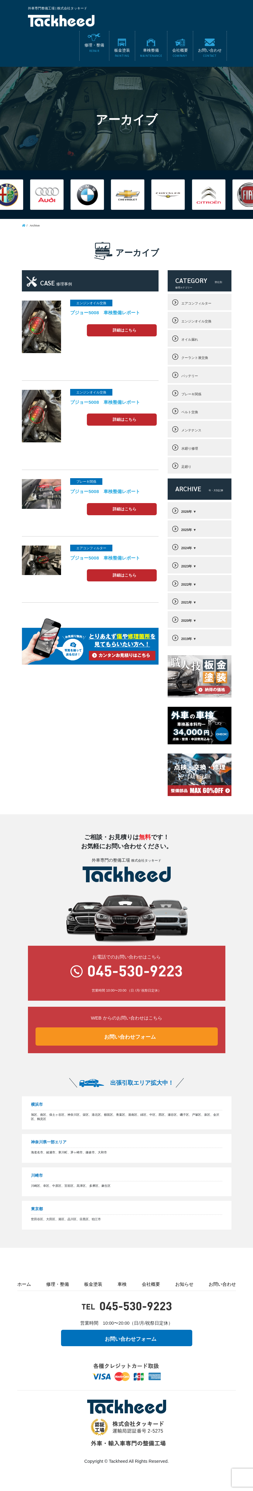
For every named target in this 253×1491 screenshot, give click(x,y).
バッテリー (189, 376)
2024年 (186, 548)
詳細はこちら (124, 330)
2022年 (186, 584)
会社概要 (151, 1284)
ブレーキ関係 (191, 394)
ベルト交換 (189, 412)
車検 (122, 1284)
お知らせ (184, 1284)
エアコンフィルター (196, 303)
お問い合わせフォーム (130, 1037)
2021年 (186, 602)
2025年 (186, 530)
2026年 (186, 511)
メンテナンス (191, 430)
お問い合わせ (222, 1284)
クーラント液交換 (194, 357)
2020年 (186, 620)
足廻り (186, 466)
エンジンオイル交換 (196, 321)
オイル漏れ (189, 339)
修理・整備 (57, 1284)
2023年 (186, 566)
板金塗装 (93, 1284)
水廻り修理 (189, 448)
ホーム (24, 1284)
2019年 (186, 639)
